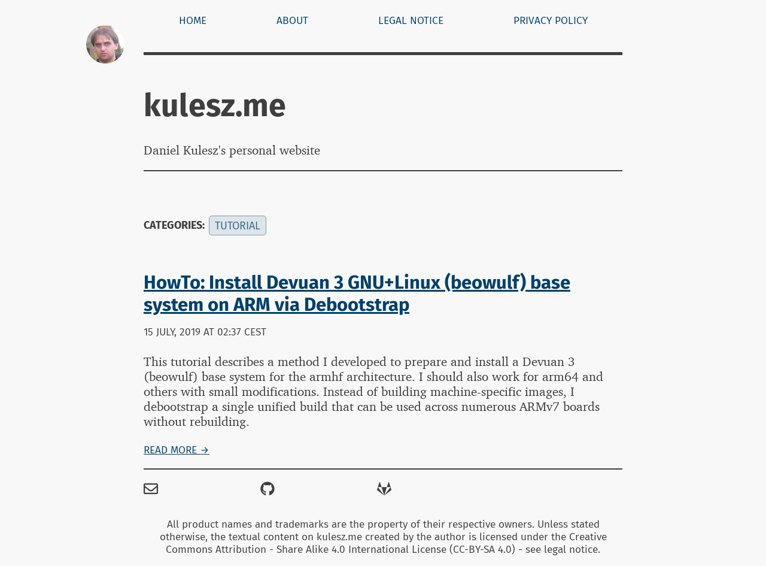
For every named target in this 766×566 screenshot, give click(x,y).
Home (192, 21)
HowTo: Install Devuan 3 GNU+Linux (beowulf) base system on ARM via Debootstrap (357, 293)
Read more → (176, 450)
